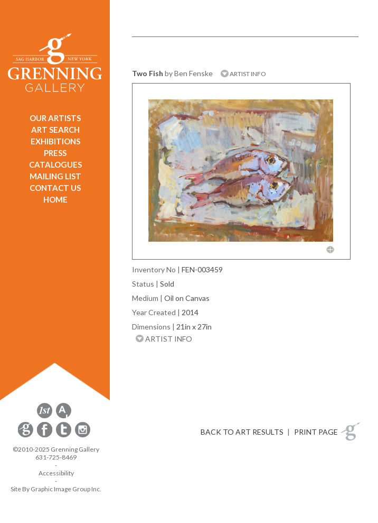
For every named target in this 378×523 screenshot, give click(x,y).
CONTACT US (55, 187)
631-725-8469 (56, 457)
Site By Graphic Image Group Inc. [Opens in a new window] (56, 489)
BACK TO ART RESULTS (242, 431)
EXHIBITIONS (55, 141)
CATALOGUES (55, 164)
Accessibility (56, 473)
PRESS (55, 153)
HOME (55, 199)
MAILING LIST (55, 176)
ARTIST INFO (243, 74)
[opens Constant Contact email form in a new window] (26, 435)
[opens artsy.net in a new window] (63, 416)
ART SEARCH (55, 129)
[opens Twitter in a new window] (64, 435)
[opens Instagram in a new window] (82, 435)
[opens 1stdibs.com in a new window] (44, 416)
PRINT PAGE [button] (316, 431)
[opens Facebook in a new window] (45, 435)
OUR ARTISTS (55, 118)
